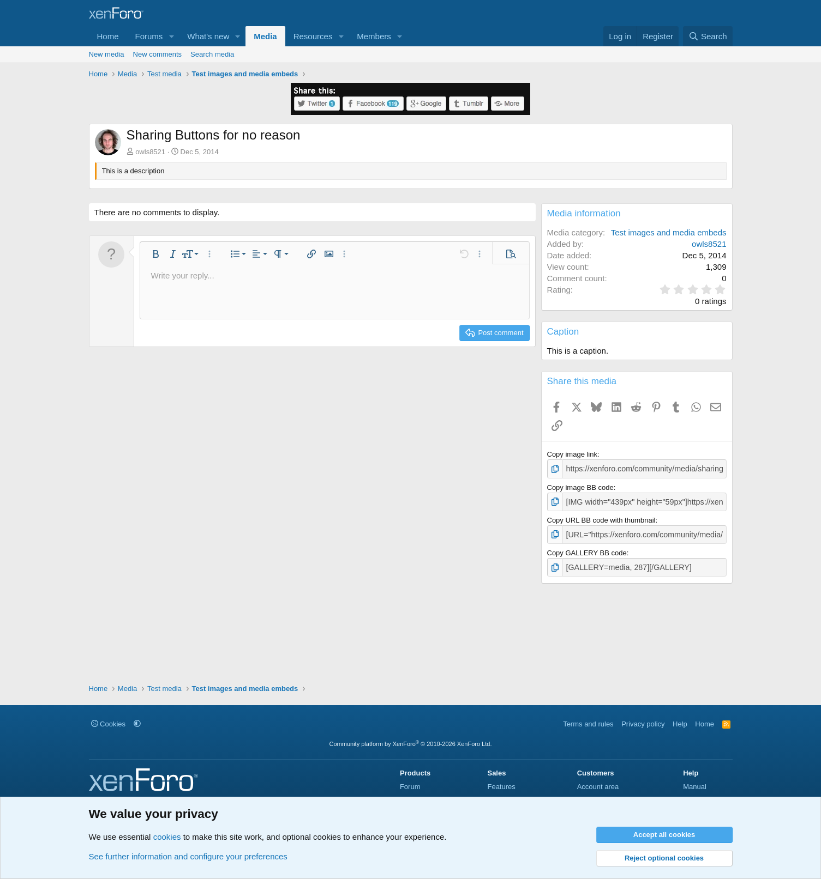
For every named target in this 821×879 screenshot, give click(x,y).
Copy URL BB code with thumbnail (601, 518)
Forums (149, 36)
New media (106, 54)
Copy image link (572, 454)
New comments (157, 54)
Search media (212, 54)
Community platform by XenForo (410, 744)
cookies (167, 836)
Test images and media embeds (669, 232)
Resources (313, 36)
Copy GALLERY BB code (587, 549)
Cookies (108, 724)
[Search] (708, 36)
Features (501, 787)
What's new (208, 36)
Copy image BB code (580, 486)
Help (680, 724)
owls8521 (150, 152)
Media (265, 36)
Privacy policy (642, 724)
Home (108, 36)
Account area (598, 787)
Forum (410, 787)
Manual (694, 787)
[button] (171, 36)
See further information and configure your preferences (188, 856)
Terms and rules (588, 724)
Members (374, 36)
